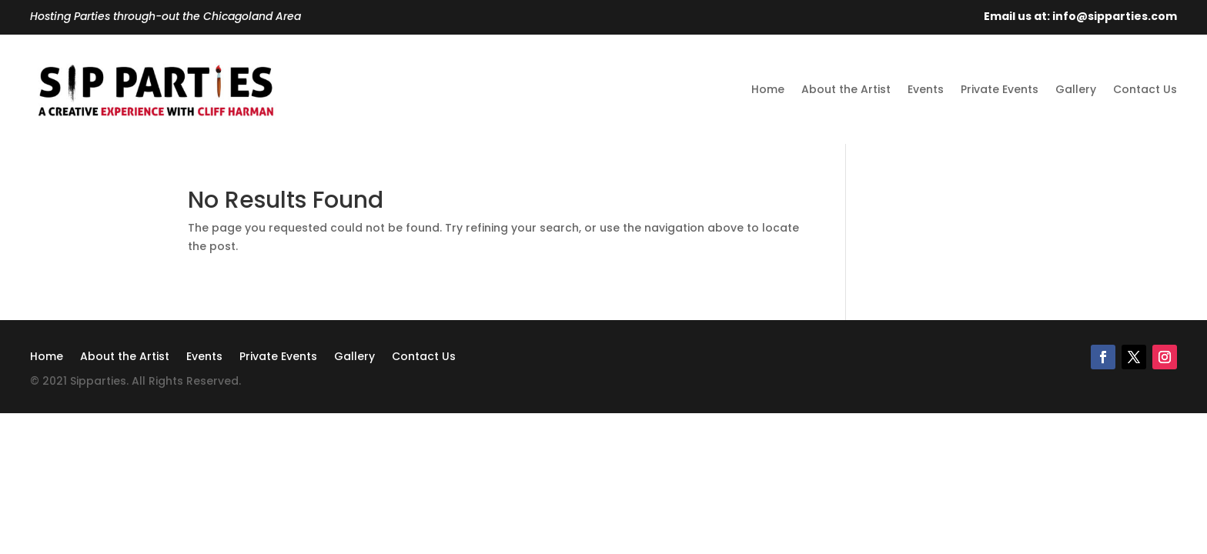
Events (926, 89)
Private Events (999, 89)
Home (767, 89)
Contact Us (1145, 89)
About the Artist (846, 89)
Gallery (1075, 89)
